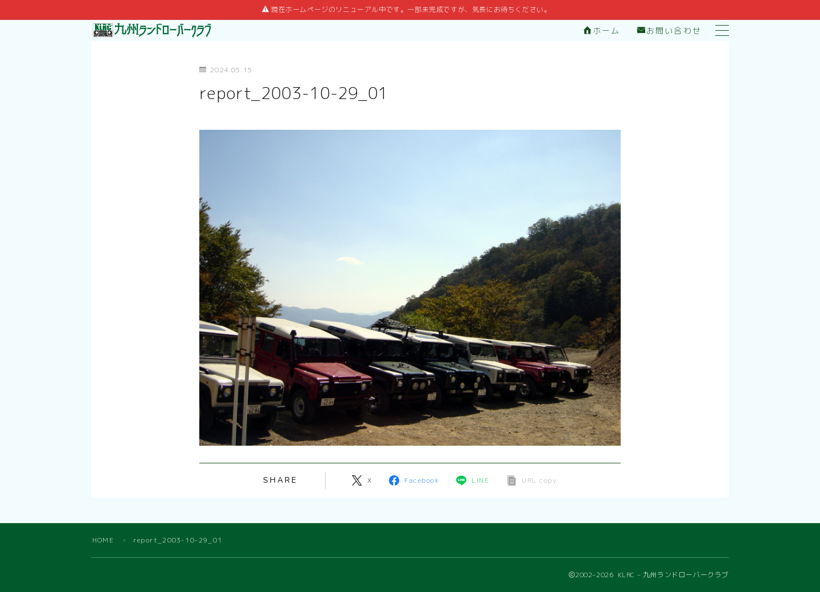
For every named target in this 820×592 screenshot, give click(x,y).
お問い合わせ (669, 31)
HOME (103, 540)
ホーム (602, 31)
